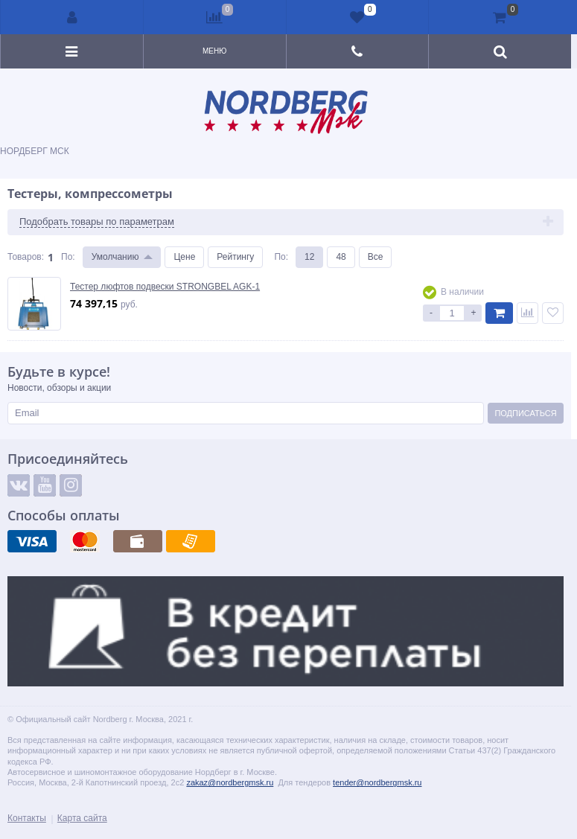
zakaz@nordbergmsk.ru (229, 782)
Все (375, 257)
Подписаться (525, 413)
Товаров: (25, 257)
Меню (214, 51)
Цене (184, 257)
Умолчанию (115, 257)
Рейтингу (235, 257)
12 (309, 257)
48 (340, 257)
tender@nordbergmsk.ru (377, 782)
